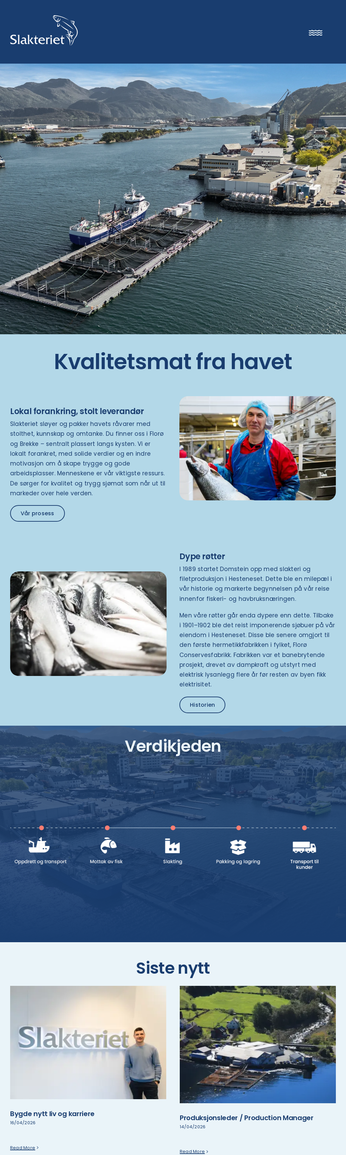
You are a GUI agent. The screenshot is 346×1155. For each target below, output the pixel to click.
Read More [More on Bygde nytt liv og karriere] (22, 1151)
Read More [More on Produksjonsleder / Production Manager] (192, 1151)
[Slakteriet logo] (44, 18)
